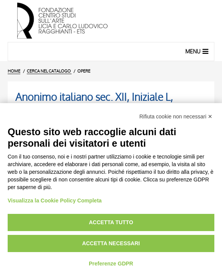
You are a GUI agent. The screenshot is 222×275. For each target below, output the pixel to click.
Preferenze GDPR (111, 263)
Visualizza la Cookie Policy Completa (55, 200)
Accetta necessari (111, 243)
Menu (197, 51)
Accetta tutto (111, 222)
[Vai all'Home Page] (111, 21)
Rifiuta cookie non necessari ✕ (175, 116)
